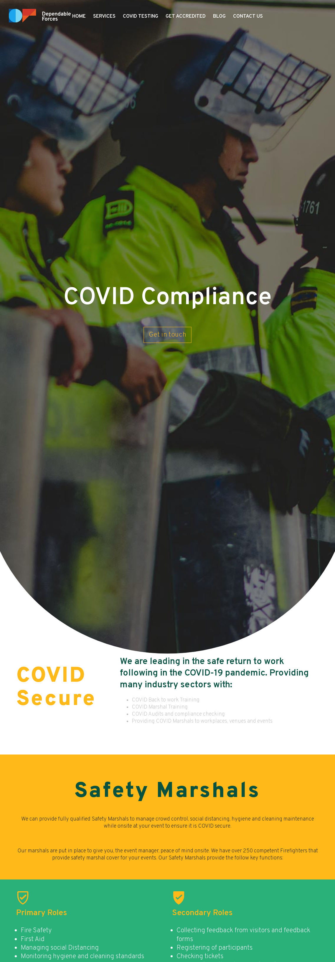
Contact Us (248, 16)
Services (104, 16)
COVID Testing (140, 16)
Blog (219, 16)
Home (79, 16)
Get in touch (168, 334)
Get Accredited (186, 16)
